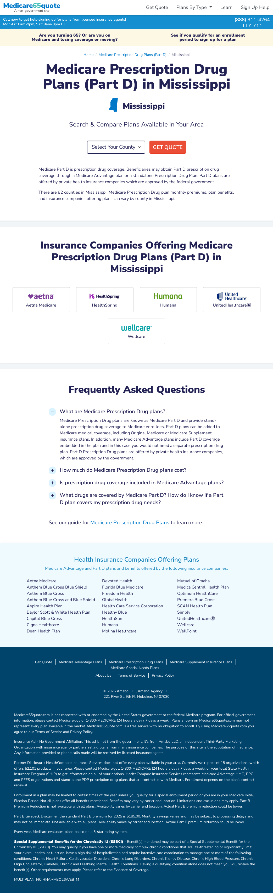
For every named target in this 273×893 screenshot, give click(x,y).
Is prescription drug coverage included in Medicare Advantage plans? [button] (142, 482)
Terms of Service (131, 675)
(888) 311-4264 (252, 19)
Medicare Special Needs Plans (135, 667)
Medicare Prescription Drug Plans (129, 522)
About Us (103, 675)
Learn (226, 7)
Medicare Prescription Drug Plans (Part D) (132, 54)
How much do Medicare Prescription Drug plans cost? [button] (123, 470)
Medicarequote (31, 5)
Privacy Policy (163, 675)
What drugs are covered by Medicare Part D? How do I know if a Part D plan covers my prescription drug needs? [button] (141, 499)
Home (88, 54)
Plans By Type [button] (192, 7)
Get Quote (157, 7)
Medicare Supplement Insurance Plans (201, 662)
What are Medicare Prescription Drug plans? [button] (112, 411)
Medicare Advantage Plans (80, 662)
